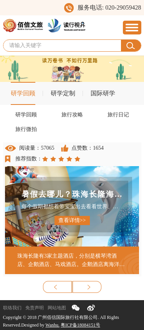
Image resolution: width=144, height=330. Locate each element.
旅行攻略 (72, 115)
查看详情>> (72, 220)
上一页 (57, 287)
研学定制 (63, 93)
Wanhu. (52, 325)
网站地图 (57, 307)
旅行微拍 (26, 129)
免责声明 (34, 307)
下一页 (86, 287)
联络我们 (12, 307)
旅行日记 (118, 115)
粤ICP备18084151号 (80, 325)
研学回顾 (23, 93)
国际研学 (103, 93)
